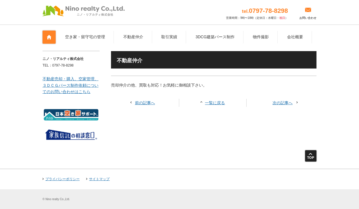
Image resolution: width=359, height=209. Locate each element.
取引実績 (169, 37)
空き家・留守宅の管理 (85, 37)
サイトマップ (99, 179)
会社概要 (295, 37)
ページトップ (310, 156)
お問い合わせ (307, 17)
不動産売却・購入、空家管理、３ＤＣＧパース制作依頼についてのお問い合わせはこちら (70, 85)
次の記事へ (283, 103)
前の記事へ (145, 103)
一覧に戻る (215, 103)
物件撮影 (261, 37)
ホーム (49, 37)
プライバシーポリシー (62, 179)
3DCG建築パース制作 (215, 37)
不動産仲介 (133, 37)
